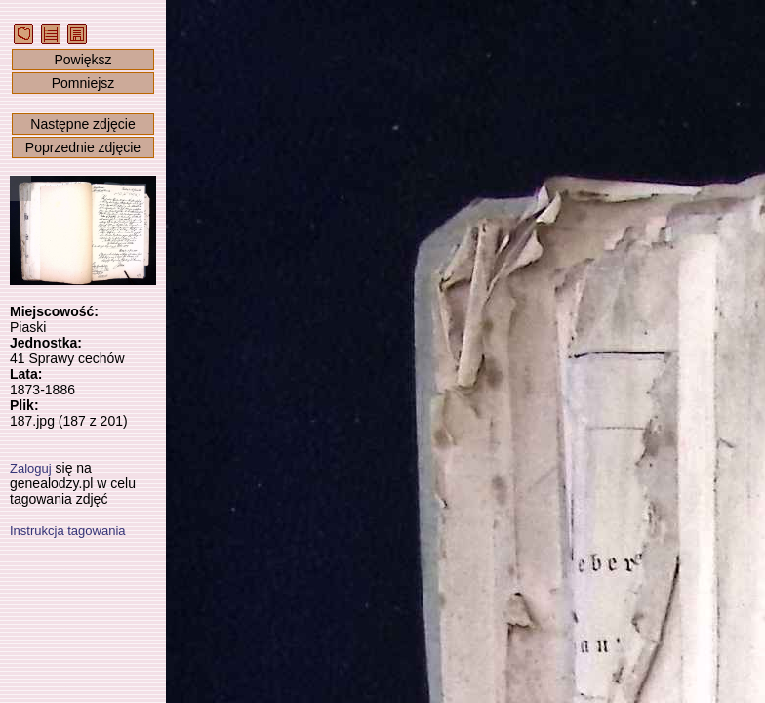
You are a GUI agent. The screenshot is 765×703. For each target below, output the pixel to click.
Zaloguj (31, 468)
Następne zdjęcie (82, 124)
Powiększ (82, 59)
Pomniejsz (83, 83)
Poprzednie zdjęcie (83, 147)
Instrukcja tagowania (68, 530)
